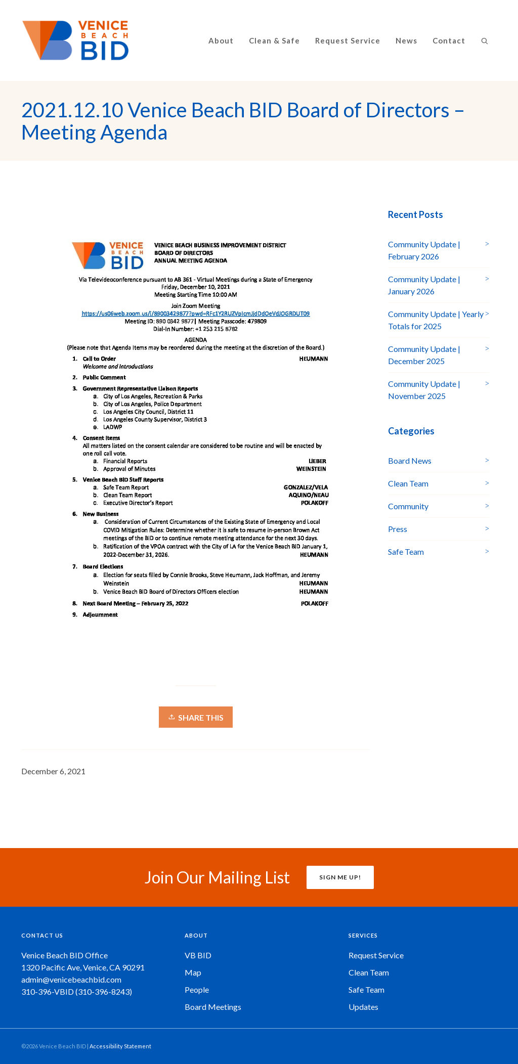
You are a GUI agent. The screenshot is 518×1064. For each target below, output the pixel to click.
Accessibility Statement (120, 1046)
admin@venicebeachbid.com (71, 979)
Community (408, 506)
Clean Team (408, 483)
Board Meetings (213, 1006)
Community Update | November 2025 (424, 390)
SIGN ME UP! (340, 877)
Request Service (376, 955)
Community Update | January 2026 (424, 285)
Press (397, 529)
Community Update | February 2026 (424, 250)
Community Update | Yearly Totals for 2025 (436, 320)
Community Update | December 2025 (424, 355)
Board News (409, 460)
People (197, 989)
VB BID (198, 955)
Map (193, 972)
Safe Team (406, 551)
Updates (363, 1006)
